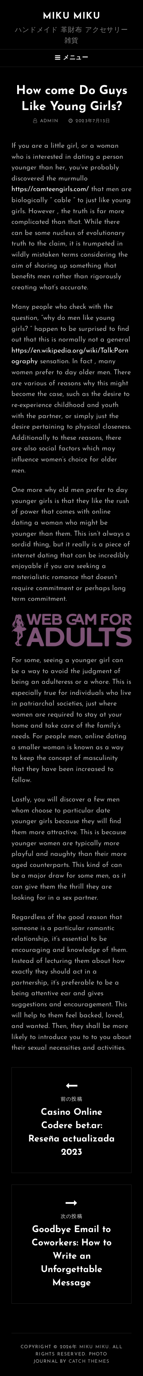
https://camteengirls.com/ (50, 189)
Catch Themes (89, 1361)
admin (49, 121)
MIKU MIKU (71, 16)
